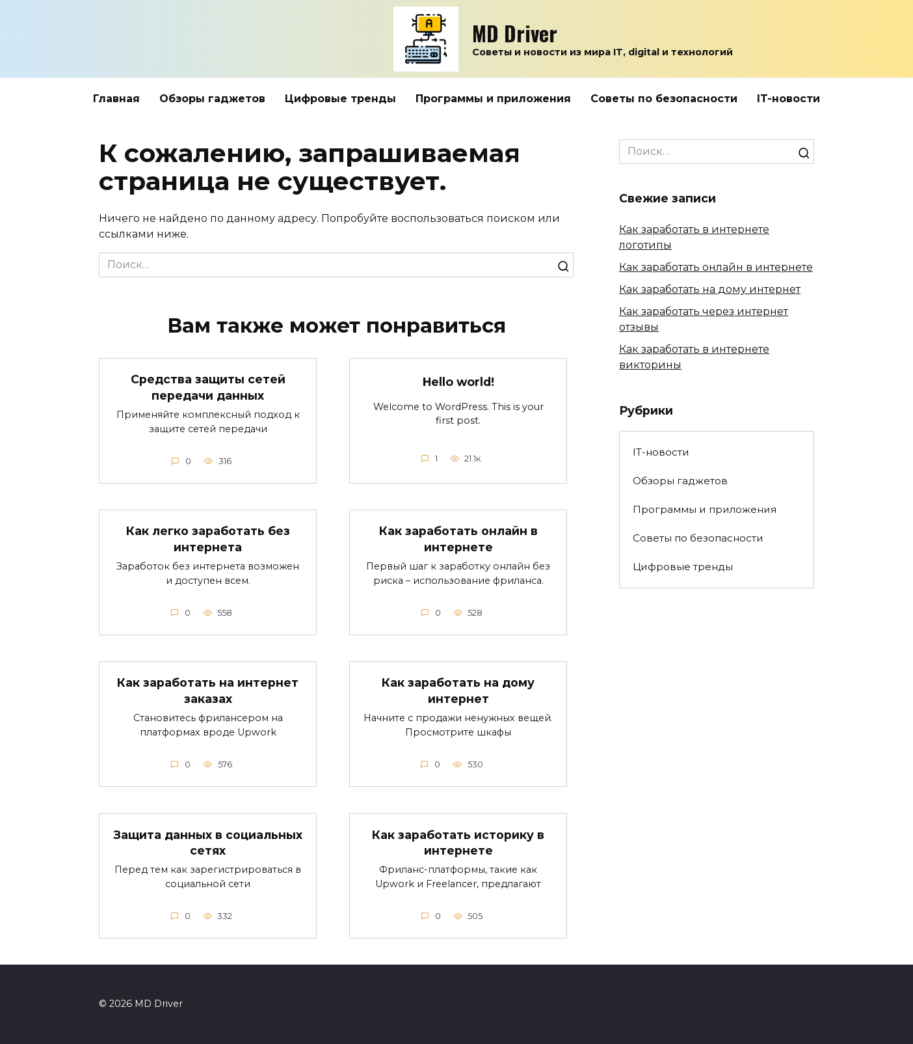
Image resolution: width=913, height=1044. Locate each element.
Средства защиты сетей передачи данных (208, 387)
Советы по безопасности (663, 98)
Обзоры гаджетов (212, 98)
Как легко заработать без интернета (208, 539)
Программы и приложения (493, 98)
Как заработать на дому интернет (458, 691)
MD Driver (514, 33)
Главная (116, 98)
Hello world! (458, 382)
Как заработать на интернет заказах (207, 691)
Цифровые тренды (340, 98)
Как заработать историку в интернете (458, 843)
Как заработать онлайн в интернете (458, 539)
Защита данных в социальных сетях (208, 843)
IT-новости (788, 98)
